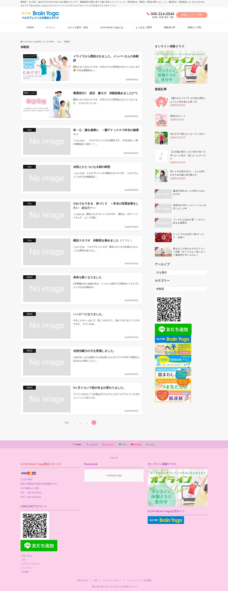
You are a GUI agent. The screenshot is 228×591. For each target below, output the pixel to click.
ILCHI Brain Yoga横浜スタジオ (41, 464)
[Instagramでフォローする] (108, 444)
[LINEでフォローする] (122, 444)
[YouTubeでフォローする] (136, 444)
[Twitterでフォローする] (77, 444)
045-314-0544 (162, 14)
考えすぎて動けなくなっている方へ (188, 134)
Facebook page (114, 475)
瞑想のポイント (178, 116)
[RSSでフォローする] (150, 444)
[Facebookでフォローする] (92, 444)
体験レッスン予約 (191, 14)
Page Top (114, 456)
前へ (68, 423)
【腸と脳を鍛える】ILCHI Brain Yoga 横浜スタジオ (114, 586)
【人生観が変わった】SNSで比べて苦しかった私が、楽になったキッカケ (188, 155)
